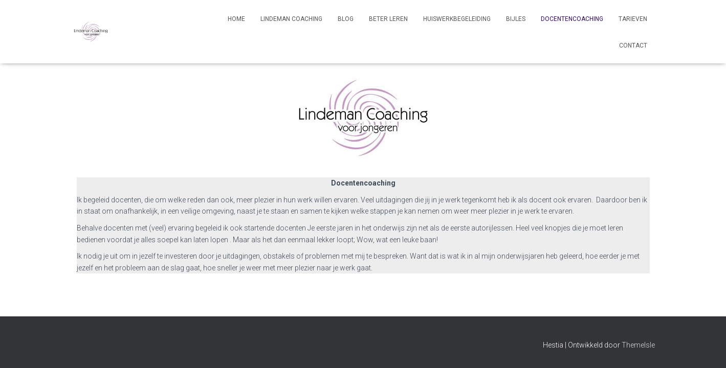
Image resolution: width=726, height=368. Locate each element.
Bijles (515, 18)
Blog (346, 18)
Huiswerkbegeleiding (457, 18)
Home (236, 18)
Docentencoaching (572, 18)
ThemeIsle (638, 345)
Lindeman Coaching (291, 18)
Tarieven (633, 18)
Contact (633, 45)
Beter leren (388, 18)
